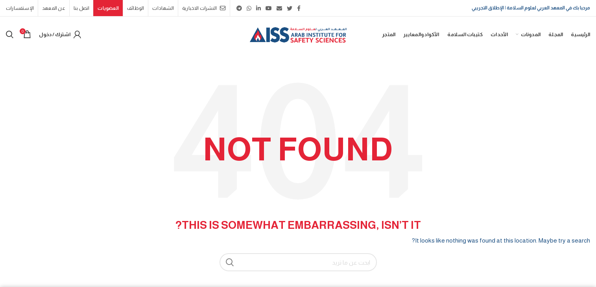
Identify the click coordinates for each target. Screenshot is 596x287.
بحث (230, 262)
